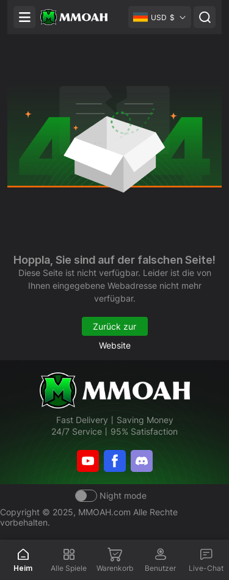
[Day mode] (111, 495)
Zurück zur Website (114, 328)
